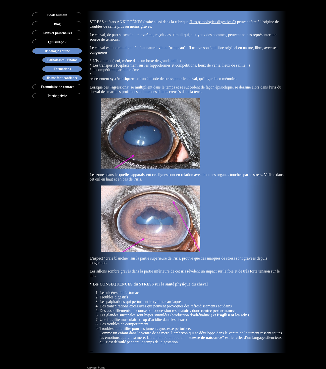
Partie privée (57, 96)
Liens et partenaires (57, 33)
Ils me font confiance (62, 78)
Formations (62, 69)
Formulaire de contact (57, 87)
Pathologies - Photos (62, 60)
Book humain (57, 15)
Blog (57, 24)
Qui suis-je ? (57, 42)
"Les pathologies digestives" (212, 22)
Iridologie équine (57, 51)
